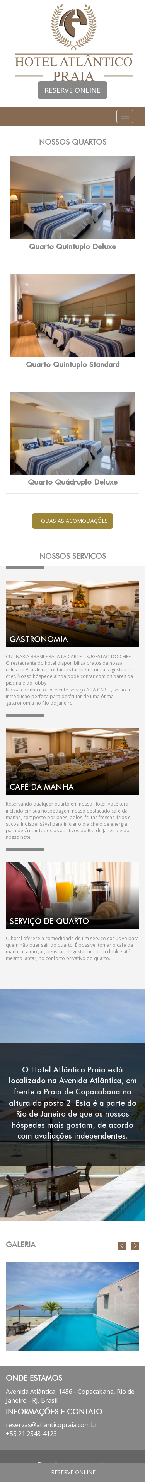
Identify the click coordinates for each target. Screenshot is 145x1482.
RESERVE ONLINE (72, 90)
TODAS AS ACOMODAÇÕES (73, 520)
